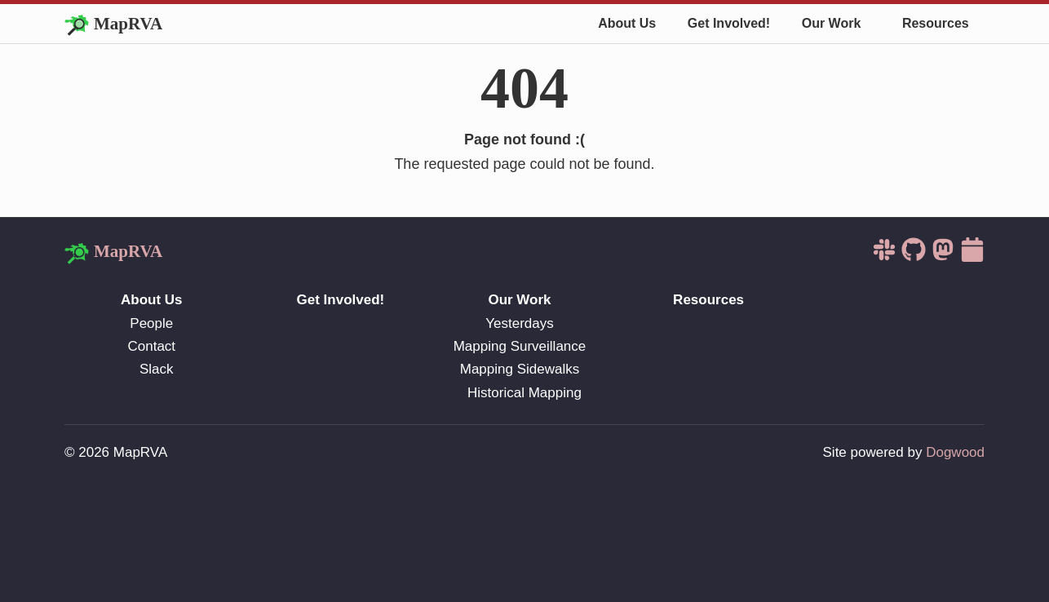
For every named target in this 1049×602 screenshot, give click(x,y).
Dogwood (955, 452)
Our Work (831, 23)
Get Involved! (729, 23)
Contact (152, 346)
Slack (156, 369)
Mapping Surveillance (520, 346)
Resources (935, 23)
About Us (627, 23)
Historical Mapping (524, 393)
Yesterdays (519, 323)
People (151, 323)
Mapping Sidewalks (519, 369)
